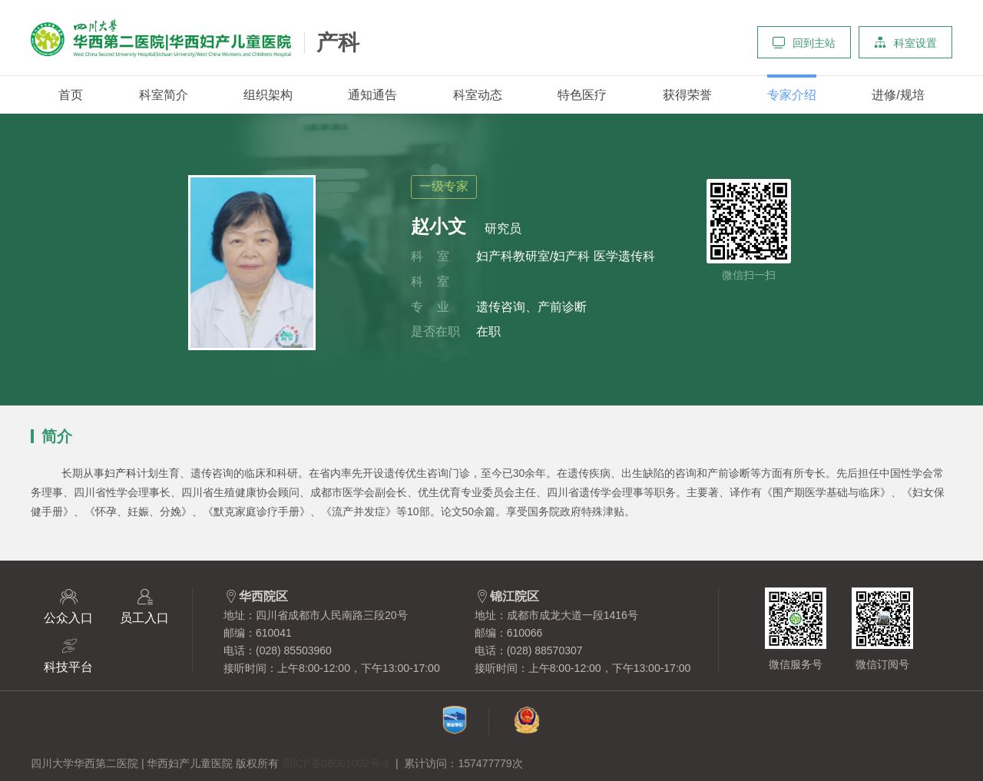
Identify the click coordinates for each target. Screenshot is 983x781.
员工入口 (144, 605)
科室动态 (477, 94)
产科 (337, 43)
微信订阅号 (882, 628)
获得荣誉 (687, 94)
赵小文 (438, 226)
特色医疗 (582, 94)
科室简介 (163, 94)
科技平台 (68, 655)
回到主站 (804, 42)
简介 (56, 437)
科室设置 (905, 42)
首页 (70, 94)
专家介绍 (791, 94)
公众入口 (68, 605)
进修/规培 (898, 94)
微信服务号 (795, 628)
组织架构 (268, 94)
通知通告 (372, 94)
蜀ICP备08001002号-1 (335, 763)
